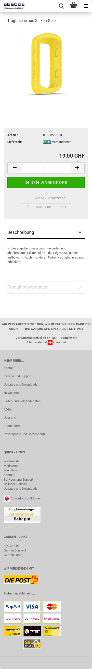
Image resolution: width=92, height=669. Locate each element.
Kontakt (9, 368)
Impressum (12, 426)
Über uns (10, 417)
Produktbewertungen (28, 287)
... (33, 593)
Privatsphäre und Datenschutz (24, 434)
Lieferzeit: (14, 142)
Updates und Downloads (21, 384)
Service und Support (17, 376)
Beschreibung (20, 232)
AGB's (8, 409)
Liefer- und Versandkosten (22, 401)
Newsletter (11, 393)
